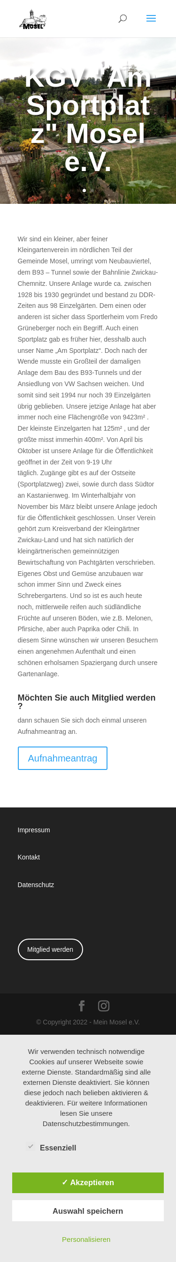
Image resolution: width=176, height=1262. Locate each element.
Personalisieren (86, 1239)
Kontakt (29, 856)
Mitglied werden (50, 949)
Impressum (34, 829)
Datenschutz (36, 884)
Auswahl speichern (88, 1211)
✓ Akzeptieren (87, 1182)
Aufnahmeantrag (63, 758)
